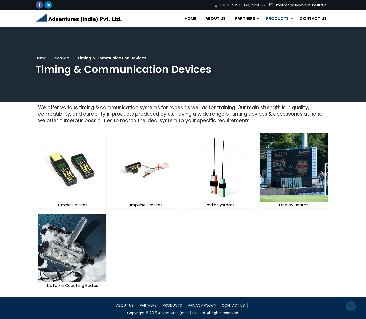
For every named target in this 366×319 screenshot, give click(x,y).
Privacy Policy (202, 305)
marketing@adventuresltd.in (301, 5)
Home (190, 18)
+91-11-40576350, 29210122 (243, 5)
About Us (215, 18)
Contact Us (313, 18)
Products (277, 18)
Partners (245, 18)
